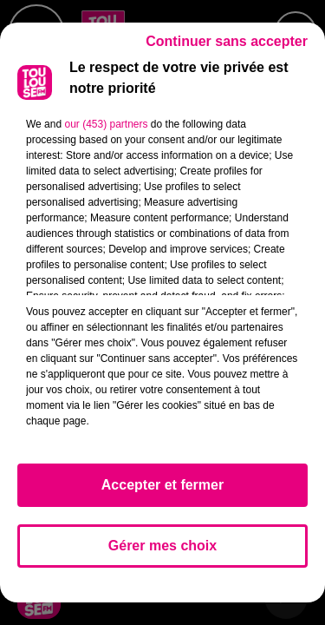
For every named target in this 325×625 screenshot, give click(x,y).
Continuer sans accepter (227, 41)
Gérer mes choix (162, 545)
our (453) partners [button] (105, 124)
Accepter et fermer (162, 484)
